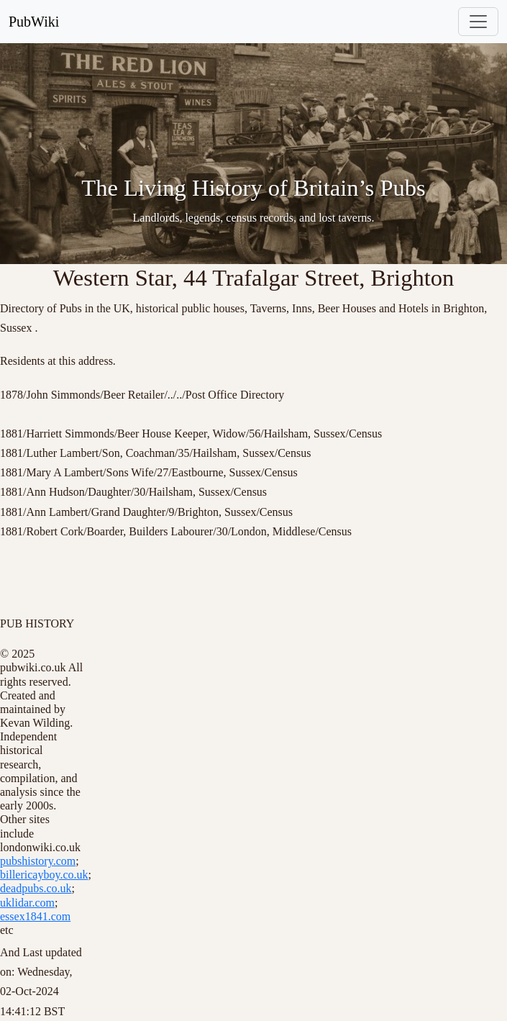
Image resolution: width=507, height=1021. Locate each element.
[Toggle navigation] (478, 21)
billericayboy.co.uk (44, 874)
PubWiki (34, 22)
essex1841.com (35, 916)
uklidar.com (27, 903)
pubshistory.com (38, 861)
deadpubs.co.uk (36, 888)
